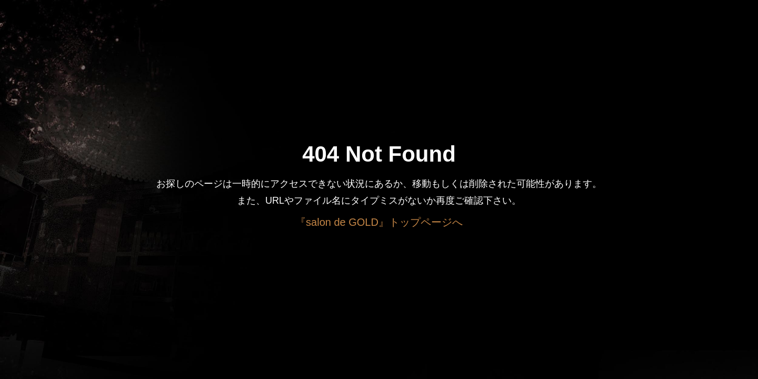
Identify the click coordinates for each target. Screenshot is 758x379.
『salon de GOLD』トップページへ (379, 222)
